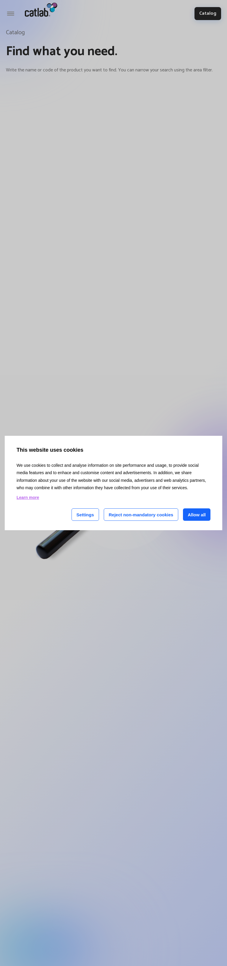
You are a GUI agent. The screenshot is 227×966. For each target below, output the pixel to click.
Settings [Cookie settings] (85, 514)
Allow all (197, 514)
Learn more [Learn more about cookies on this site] (28, 497)
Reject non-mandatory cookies (141, 514)
